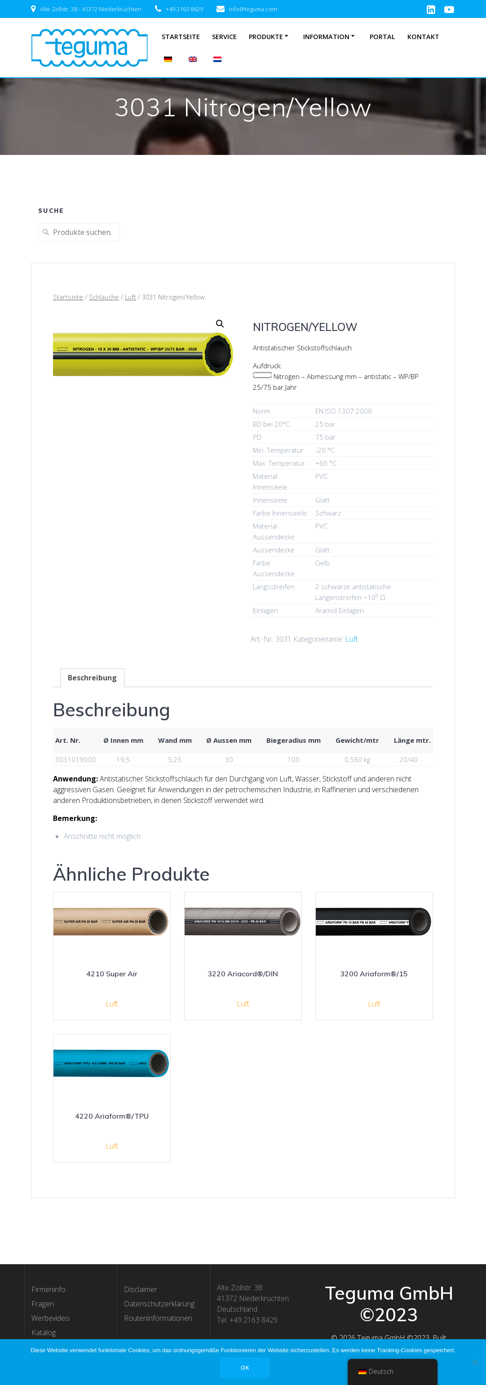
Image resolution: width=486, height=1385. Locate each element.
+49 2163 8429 (184, 9)
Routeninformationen (158, 1318)
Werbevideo (50, 1318)
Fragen (42, 1304)
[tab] (92, 677)
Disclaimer (140, 1289)
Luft (130, 296)
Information (326, 36)
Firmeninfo (48, 1289)
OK (245, 1368)
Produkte (266, 36)
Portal (382, 36)
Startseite (181, 36)
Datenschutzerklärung (159, 1304)
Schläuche (104, 296)
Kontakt (423, 36)
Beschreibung (92, 678)
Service (224, 36)
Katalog (43, 1332)
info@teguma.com (253, 9)
